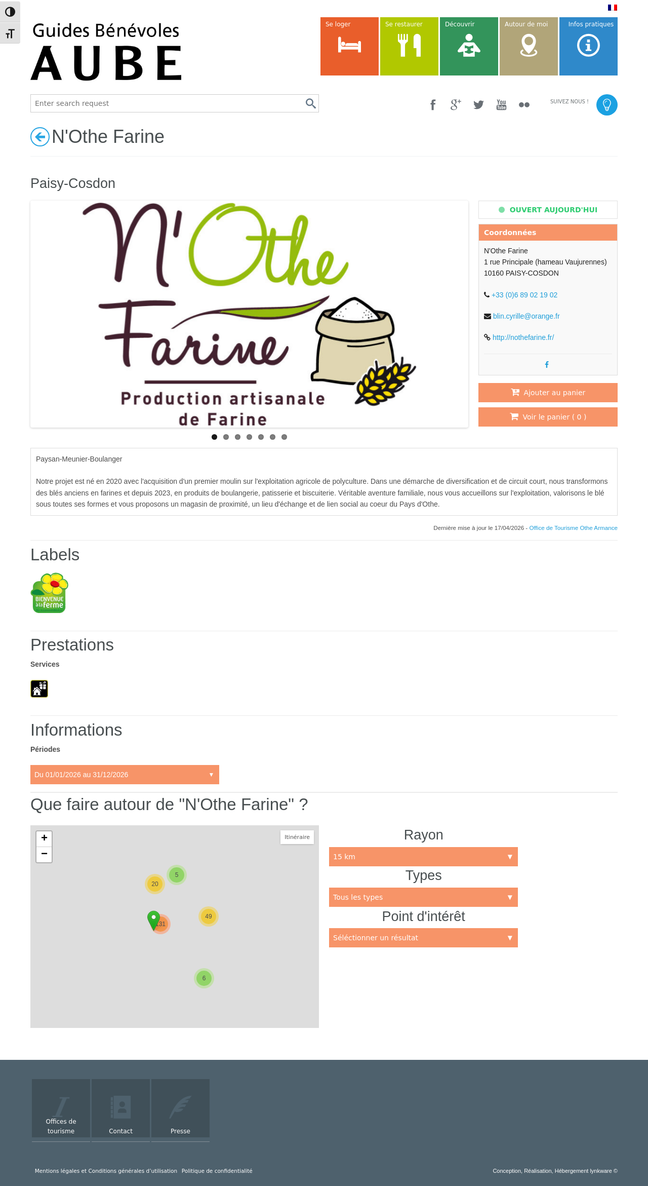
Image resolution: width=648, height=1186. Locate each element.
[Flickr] (524, 104)
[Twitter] (478, 104)
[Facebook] (433, 104)
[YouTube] (501, 104)
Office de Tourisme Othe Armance (574, 527)
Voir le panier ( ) (548, 416)
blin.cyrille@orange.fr (526, 316)
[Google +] (456, 104)
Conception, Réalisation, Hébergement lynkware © (555, 1171)
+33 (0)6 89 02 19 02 (524, 295)
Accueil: (124, 774)
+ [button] (44, 839)
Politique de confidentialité (217, 1171)
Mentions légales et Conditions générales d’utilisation (106, 1171)
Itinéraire (297, 837)
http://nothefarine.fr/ (523, 337)
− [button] (44, 854)
